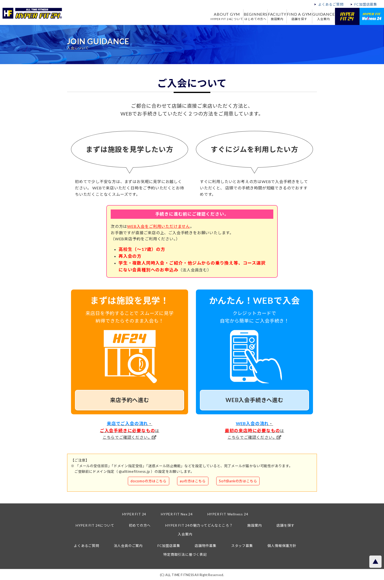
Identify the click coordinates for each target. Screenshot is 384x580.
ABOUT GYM (208, 16)
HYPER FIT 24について (95, 525)
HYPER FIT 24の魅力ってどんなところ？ (199, 525)
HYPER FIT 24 (134, 514)
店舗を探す (285, 525)
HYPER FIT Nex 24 (177, 514)
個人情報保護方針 (281, 546)
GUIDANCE (321, 16)
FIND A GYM (293, 16)
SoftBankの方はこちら (238, 481)
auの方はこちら (192, 481)
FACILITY (267, 16)
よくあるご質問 (331, 4)
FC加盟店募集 (365, 4)
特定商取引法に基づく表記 (185, 554)
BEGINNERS (240, 16)
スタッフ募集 (242, 546)
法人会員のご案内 (128, 546)
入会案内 (185, 534)
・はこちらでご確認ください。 (129, 430)
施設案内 (254, 525)
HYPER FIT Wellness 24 (227, 514)
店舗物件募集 (205, 546)
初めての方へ (140, 525)
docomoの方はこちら (149, 481)
